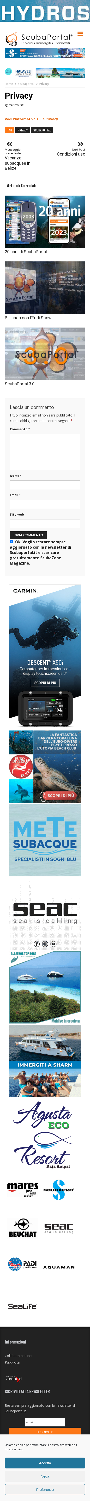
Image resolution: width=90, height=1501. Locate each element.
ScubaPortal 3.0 (20, 383)
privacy (23, 130)
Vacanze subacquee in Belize (20, 159)
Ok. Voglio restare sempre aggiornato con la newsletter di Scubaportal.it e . (40, 552)
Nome (16, 475)
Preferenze (45, 1489)
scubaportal (26, 84)
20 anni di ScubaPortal (26, 251)
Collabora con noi (18, 1355)
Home (9, 84)
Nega (45, 1476)
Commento (20, 429)
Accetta (45, 1463)
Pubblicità (12, 1362)
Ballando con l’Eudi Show (28, 317)
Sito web (17, 514)
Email (15, 495)
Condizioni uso (71, 152)
